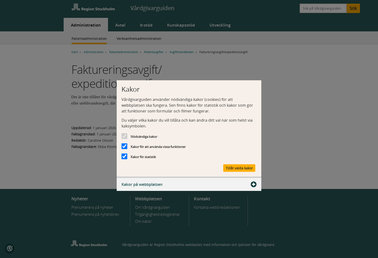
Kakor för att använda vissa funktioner (158, 146)
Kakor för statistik (143, 156)
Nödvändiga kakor (144, 136)
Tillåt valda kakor (239, 168)
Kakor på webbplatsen (189, 184)
